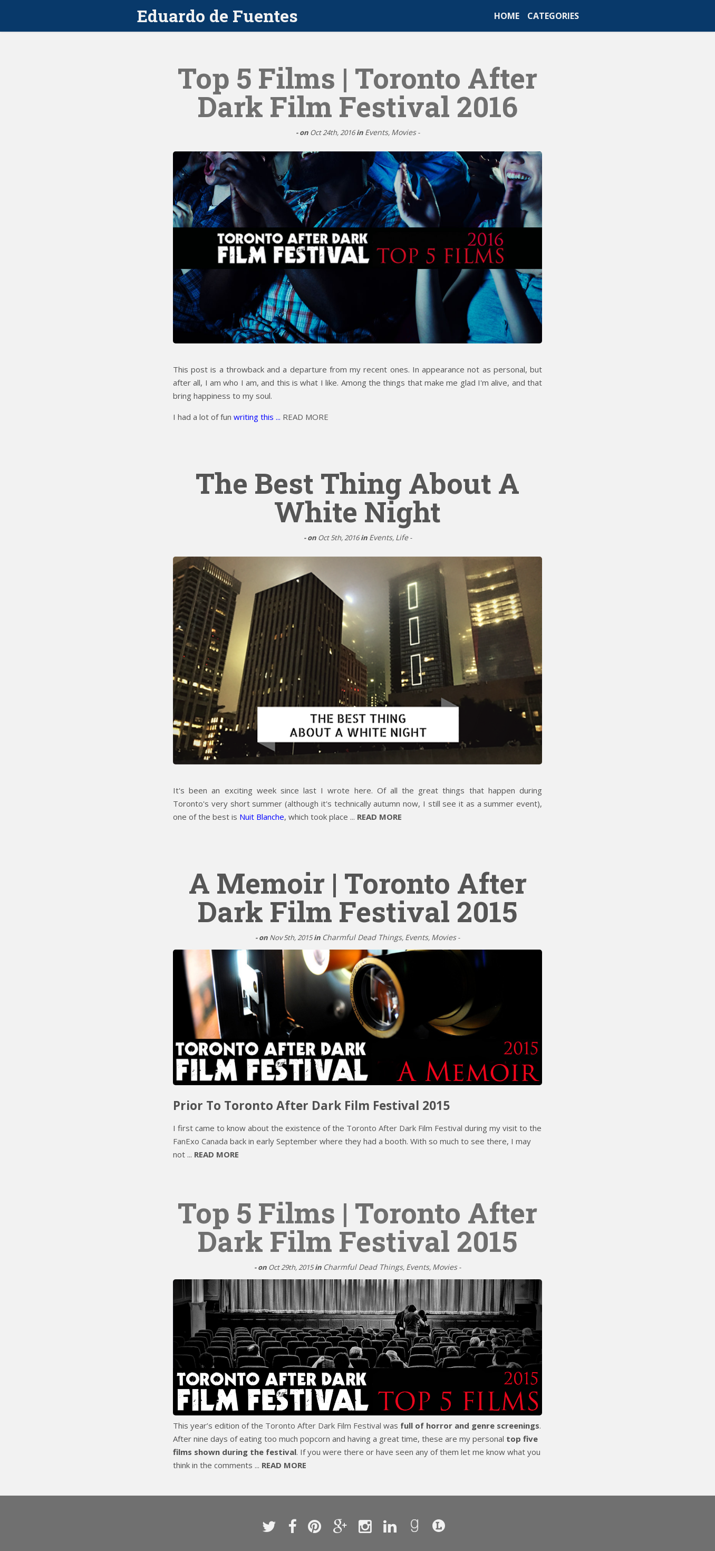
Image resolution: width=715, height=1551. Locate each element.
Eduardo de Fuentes (217, 15)
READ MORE (305, 416)
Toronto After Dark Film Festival (404, 1128)
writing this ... (258, 416)
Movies (403, 132)
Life (401, 537)
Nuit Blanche (261, 816)
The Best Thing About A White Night (357, 497)
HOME (506, 16)
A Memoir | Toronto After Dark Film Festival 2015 (358, 897)
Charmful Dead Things (362, 937)
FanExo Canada (200, 1141)
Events (376, 132)
